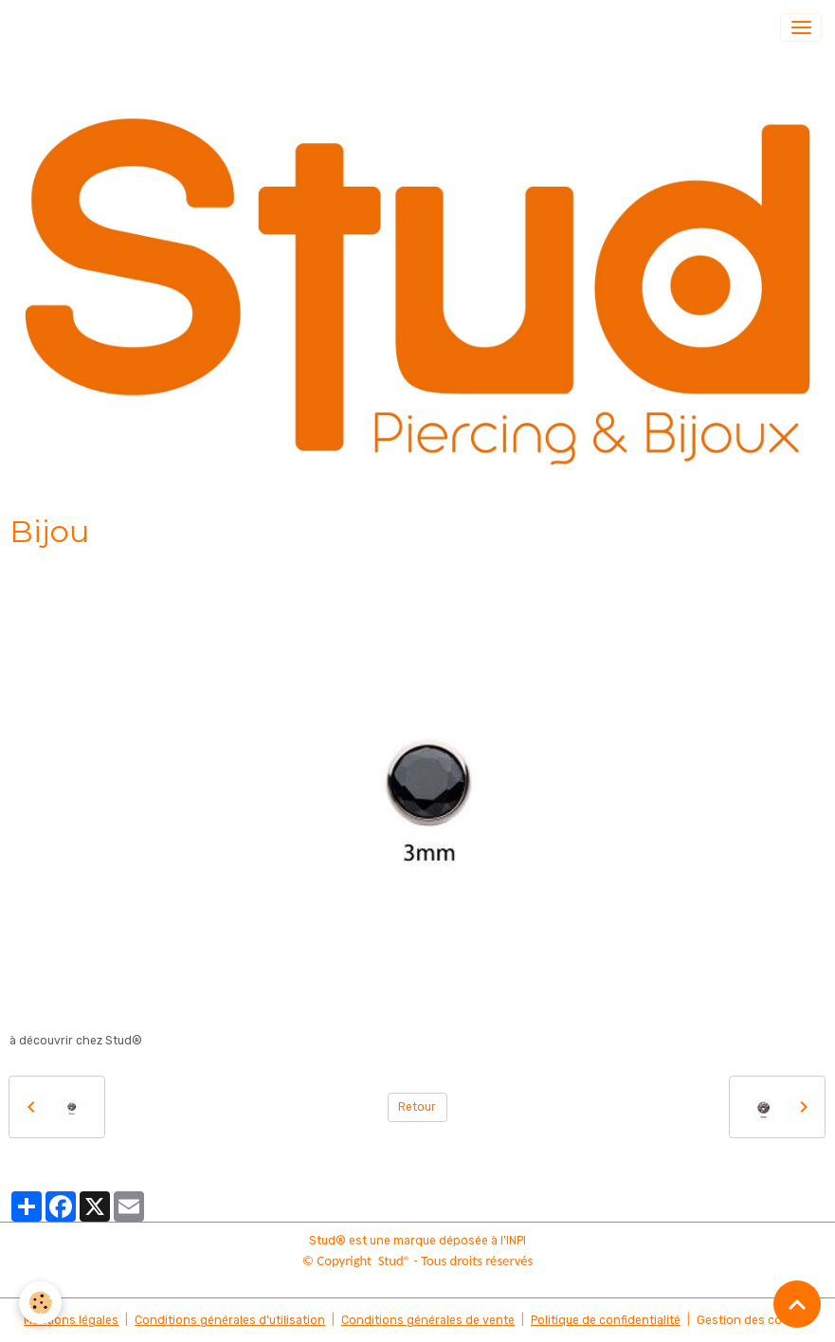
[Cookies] (40, 1302)
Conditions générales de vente (428, 1320)
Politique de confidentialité (606, 1320)
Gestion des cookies (754, 1320)
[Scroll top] (797, 1304)
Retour (417, 1107)
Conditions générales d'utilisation (230, 1320)
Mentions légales (71, 1320)
